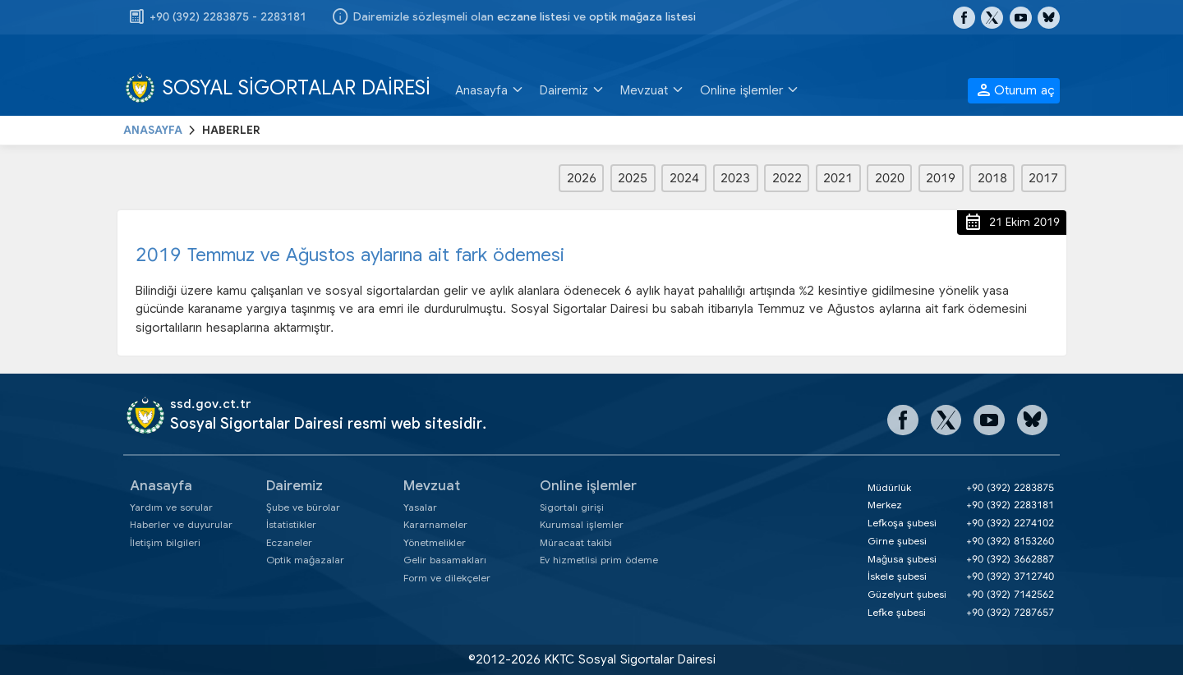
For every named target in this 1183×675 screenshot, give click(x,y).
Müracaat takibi (576, 542)
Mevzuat (431, 485)
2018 (992, 178)
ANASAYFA (152, 130)
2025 (632, 178)
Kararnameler (435, 524)
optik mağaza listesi (642, 17)
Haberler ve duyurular (181, 524)
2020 (890, 178)
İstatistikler (291, 524)
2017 (1043, 178)
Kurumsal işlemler (582, 524)
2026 (581, 178)
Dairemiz (294, 485)
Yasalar (420, 507)
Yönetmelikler (434, 542)
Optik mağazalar (305, 559)
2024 (684, 178)
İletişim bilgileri (165, 542)
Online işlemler (588, 485)
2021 (838, 178)
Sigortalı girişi (572, 507)
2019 (940, 178)
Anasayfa (161, 485)
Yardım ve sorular (171, 507)
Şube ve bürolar (303, 507)
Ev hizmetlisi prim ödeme (599, 559)
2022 (787, 178)
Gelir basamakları (444, 559)
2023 (735, 178)
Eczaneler (289, 542)
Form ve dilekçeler (446, 578)
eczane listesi (533, 17)
